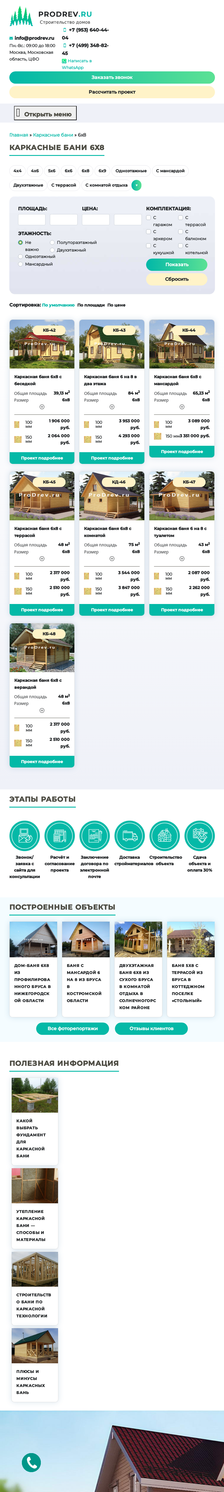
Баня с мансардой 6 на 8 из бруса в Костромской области (84, 983)
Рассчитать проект (112, 91)
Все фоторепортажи (73, 1028)
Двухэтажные (28, 184)
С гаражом (162, 221)
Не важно (32, 246)
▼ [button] (136, 184)
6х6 (68, 170)
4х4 (17, 170)
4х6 (35, 170)
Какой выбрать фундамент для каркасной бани (31, 1138)
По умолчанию (58, 304)
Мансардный (39, 263)
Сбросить (176, 279)
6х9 (102, 170)
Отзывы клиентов (152, 1028)
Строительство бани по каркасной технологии (33, 1305)
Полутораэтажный (77, 242)
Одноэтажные (131, 170)
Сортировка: (25, 304)
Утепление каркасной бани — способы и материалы (31, 1225)
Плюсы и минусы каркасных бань (30, 1382)
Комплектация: (168, 208)
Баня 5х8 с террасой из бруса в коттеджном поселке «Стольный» (188, 983)
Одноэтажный (40, 256)
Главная (18, 134)
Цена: (90, 208)
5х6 (51, 170)
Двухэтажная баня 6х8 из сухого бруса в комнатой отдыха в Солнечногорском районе (137, 986)
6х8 (85, 170)
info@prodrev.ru (34, 38)
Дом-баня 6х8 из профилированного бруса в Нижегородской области (32, 983)
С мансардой (170, 170)
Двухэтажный (71, 249)
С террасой (63, 184)
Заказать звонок (112, 77)
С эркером (162, 235)
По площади (91, 304)
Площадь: (32, 208)
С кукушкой (163, 249)
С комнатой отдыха (106, 184)
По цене (116, 304)
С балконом (195, 235)
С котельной (196, 249)
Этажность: (34, 233)
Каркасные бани (53, 134)
